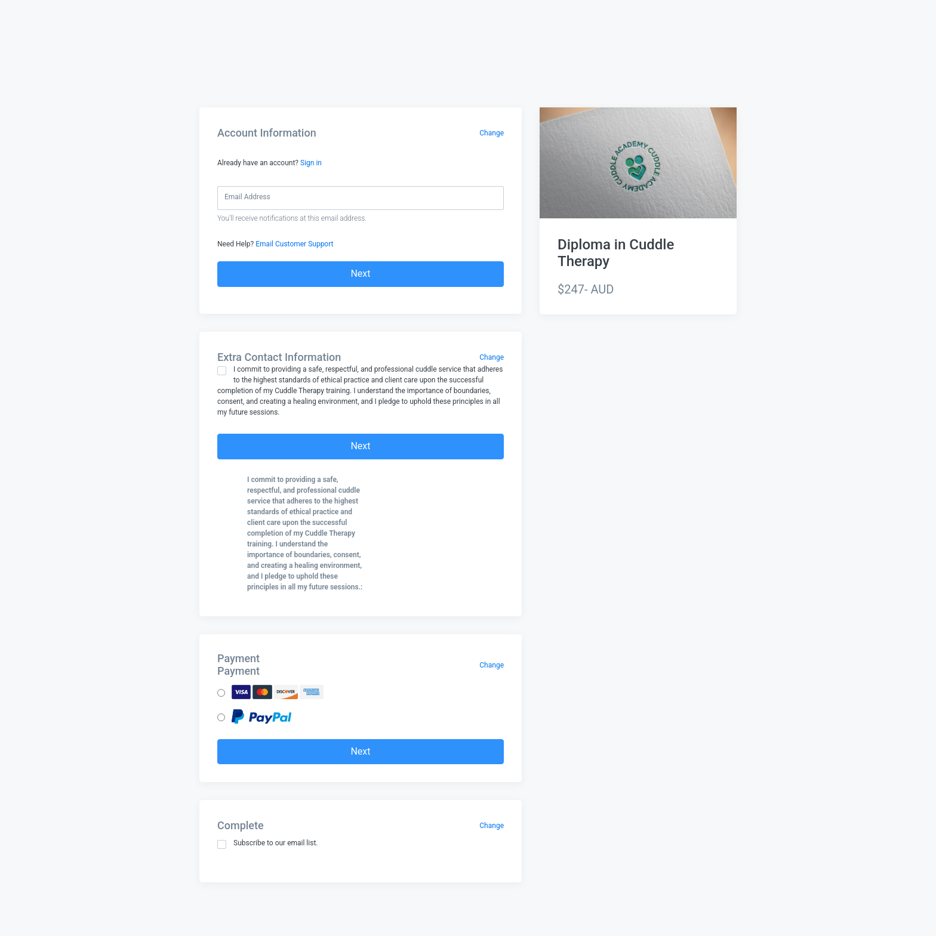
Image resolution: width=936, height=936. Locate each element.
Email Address (247, 197)
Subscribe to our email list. (267, 844)
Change (491, 133)
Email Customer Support (294, 244)
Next (360, 273)
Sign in (311, 163)
